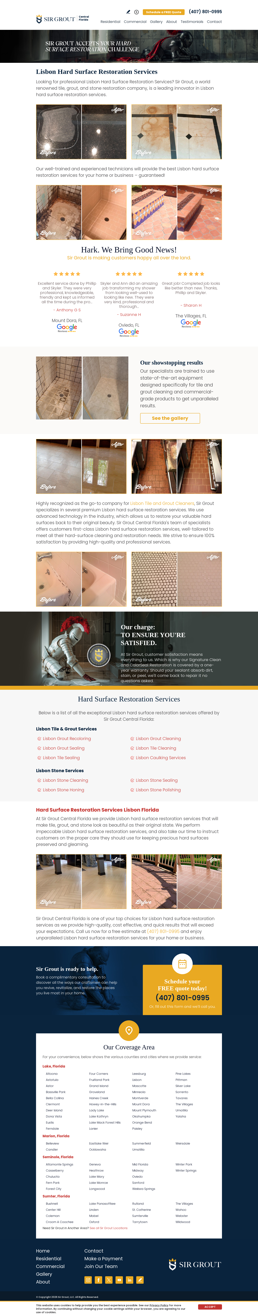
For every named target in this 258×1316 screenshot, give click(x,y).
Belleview (52, 1143)
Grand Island (98, 1086)
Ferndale (52, 1129)
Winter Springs (186, 1170)
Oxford (94, 1222)
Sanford (138, 1183)
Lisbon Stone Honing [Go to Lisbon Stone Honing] (63, 790)
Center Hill (53, 1210)
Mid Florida (140, 1164)
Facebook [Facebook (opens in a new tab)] (98, 1280)
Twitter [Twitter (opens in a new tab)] (109, 1280)
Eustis (50, 1122)
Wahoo (181, 1210)
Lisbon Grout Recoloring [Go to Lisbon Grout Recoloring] (67, 739)
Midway (138, 1170)
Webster (182, 1216)
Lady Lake (96, 1110)
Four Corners (98, 1074)
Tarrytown (139, 1222)
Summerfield (141, 1143)
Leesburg (139, 1074)
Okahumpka (141, 1116)
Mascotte (139, 1086)
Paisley (137, 1129)
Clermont (53, 1104)
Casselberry (55, 1170)
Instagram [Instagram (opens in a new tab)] (88, 1280)
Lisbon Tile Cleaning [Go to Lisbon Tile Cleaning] (156, 748)
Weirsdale (183, 1143)
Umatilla (182, 1110)
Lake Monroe (98, 1183)
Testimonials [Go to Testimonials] (192, 21)
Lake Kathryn (98, 1116)
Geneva (95, 1164)
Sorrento (182, 1092)
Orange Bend (142, 1122)
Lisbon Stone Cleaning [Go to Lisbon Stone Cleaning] (65, 780)
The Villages (184, 1104)
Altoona (52, 1074)
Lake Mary (96, 1177)
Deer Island (54, 1110)
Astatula (52, 1080)
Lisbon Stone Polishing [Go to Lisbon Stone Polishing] (158, 790)
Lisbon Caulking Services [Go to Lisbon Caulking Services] (161, 758)
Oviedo (137, 1177)
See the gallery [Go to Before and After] (170, 418)
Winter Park (184, 1164)
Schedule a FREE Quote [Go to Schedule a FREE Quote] (163, 12)
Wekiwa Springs (143, 1189)
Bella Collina (55, 1098)
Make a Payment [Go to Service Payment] (103, 1258)
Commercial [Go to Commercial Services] (135, 21)
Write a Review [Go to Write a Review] (128, 12)
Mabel (93, 1216)
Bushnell (52, 1204)
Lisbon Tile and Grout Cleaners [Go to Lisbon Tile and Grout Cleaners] (162, 503)
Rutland (138, 1204)
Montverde (140, 1098)
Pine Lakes (183, 1074)
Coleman (53, 1216)
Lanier (93, 1129)
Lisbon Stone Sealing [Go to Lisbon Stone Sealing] (157, 780)
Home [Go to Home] (43, 1251)
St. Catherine (141, 1210)
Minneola (138, 1092)
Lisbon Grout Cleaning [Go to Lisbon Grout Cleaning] (158, 739)
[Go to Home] (65, 19)
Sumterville (140, 1216)
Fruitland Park (99, 1080)
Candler (52, 1149)
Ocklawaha (97, 1149)
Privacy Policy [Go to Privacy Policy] (159, 1305)
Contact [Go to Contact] (214, 21)
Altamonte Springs (59, 1164)
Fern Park (53, 1183)
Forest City (53, 1189)
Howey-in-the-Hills (102, 1104)
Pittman (181, 1080)
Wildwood (183, 1222)
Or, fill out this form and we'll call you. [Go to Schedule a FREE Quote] (182, 1006)
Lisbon (137, 1080)
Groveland (97, 1092)
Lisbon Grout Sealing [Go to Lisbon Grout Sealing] (64, 748)
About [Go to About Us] (171, 21)
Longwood (97, 1189)
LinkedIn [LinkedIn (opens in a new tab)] (129, 1280)
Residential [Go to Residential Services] (110, 21)
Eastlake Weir (99, 1143)
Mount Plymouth (144, 1110)
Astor (50, 1086)
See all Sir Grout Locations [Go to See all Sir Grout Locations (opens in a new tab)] (109, 1228)
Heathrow (96, 1170)
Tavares (182, 1098)
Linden (94, 1210)
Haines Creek (98, 1098)
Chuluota (53, 1177)
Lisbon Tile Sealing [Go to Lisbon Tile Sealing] (61, 758)
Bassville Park (55, 1092)
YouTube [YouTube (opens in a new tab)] (119, 1280)
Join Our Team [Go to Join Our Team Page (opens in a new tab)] (101, 1266)
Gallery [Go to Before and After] (156, 21)
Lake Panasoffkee (102, 1204)
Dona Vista (54, 1116)
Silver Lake (183, 1086)
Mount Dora (141, 1104)
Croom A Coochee (59, 1222)
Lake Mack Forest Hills (105, 1122)
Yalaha (181, 1116)
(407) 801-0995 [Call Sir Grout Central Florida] (205, 12)
